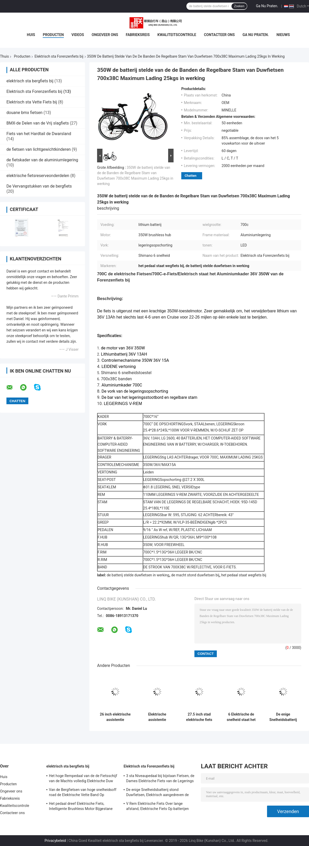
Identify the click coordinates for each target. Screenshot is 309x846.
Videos (78, 35)
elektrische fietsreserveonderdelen (37, 175)
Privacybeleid (55, 841)
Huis (31, 35)
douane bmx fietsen (24, 112)
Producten (53, 35)
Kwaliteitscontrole (176, 35)
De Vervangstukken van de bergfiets (39, 186)
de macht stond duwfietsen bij (195, 575)
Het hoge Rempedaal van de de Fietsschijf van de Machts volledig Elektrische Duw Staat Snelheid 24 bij (83, 779)
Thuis (4, 56)
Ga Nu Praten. (267, 6)
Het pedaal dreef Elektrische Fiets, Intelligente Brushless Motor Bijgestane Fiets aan (81, 806)
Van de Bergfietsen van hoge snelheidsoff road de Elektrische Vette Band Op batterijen (82, 793)
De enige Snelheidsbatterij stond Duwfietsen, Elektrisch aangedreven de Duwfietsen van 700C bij (283, 717)
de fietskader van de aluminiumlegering (42, 159)
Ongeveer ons (105, 35)
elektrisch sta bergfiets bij (29, 80)
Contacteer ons (219, 35)
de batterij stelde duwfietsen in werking (138, 575)
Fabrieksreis (138, 35)
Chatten (190, 176)
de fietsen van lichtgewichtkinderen (38, 149)
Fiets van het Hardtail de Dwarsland (38, 133)
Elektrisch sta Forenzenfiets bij (59, 56)
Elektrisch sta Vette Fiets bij (31, 102)
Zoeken (239, 6)
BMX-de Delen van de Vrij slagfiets (37, 123)
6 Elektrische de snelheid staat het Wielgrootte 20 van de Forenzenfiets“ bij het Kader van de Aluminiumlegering (241, 717)
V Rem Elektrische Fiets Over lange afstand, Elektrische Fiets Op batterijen (157, 806)
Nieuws (283, 35)
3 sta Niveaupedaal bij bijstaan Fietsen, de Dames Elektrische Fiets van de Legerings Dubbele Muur (160, 779)
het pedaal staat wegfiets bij (243, 575)
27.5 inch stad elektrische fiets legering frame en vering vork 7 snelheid (199, 717)
